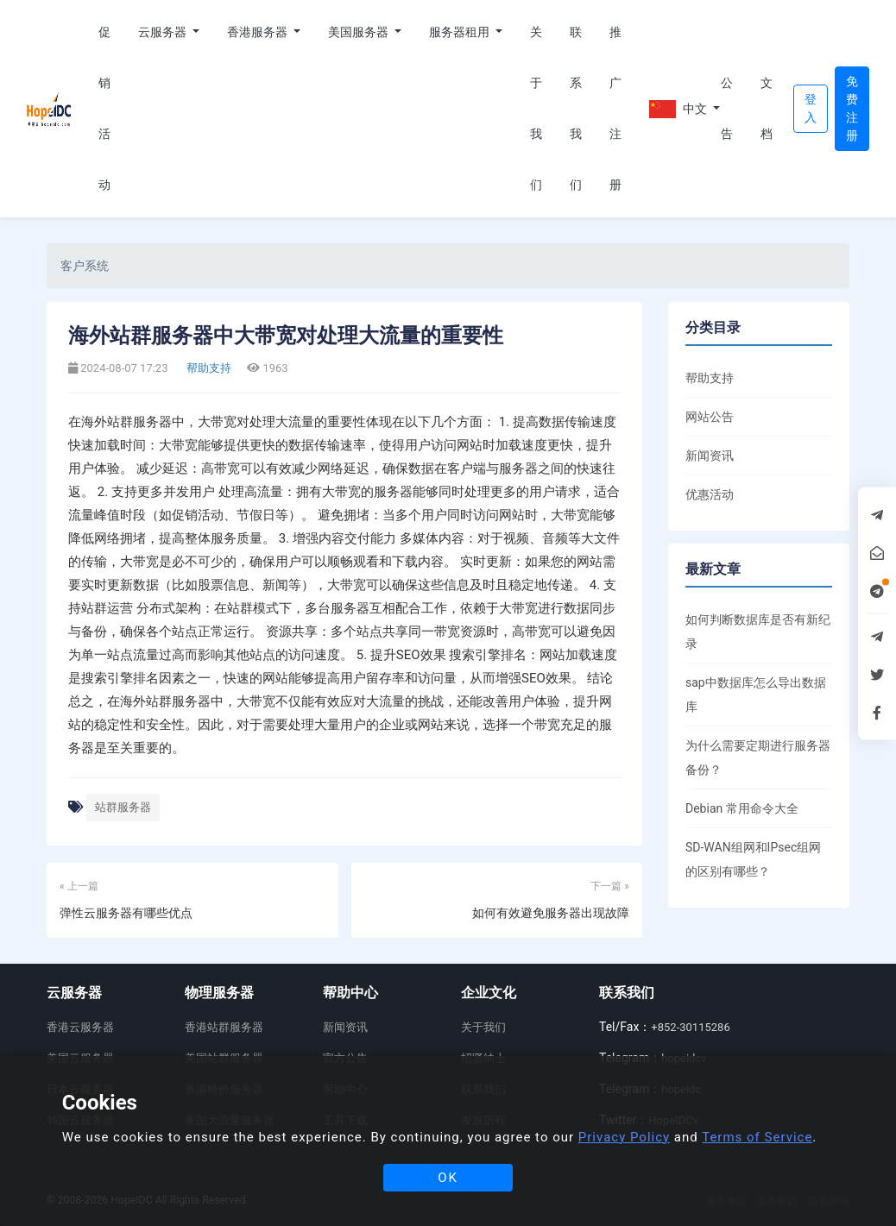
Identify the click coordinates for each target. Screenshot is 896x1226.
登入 (811, 108)
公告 (727, 108)
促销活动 (104, 108)
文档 (766, 108)
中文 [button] (678, 109)
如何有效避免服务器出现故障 (550, 913)
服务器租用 (460, 32)
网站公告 (709, 417)
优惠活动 (709, 494)
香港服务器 (258, 32)
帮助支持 (207, 368)
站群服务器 (123, 807)
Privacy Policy (624, 1137)
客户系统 (84, 266)
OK (448, 1177)
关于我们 (536, 108)
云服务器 (163, 32)
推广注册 (615, 108)
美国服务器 (359, 32)
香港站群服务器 (224, 1027)
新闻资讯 (709, 455)
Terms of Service (757, 1137)
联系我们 (576, 108)
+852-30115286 (690, 1027)
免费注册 (852, 108)
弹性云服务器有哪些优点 (126, 913)
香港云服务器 (80, 1027)
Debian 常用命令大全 (741, 808)
